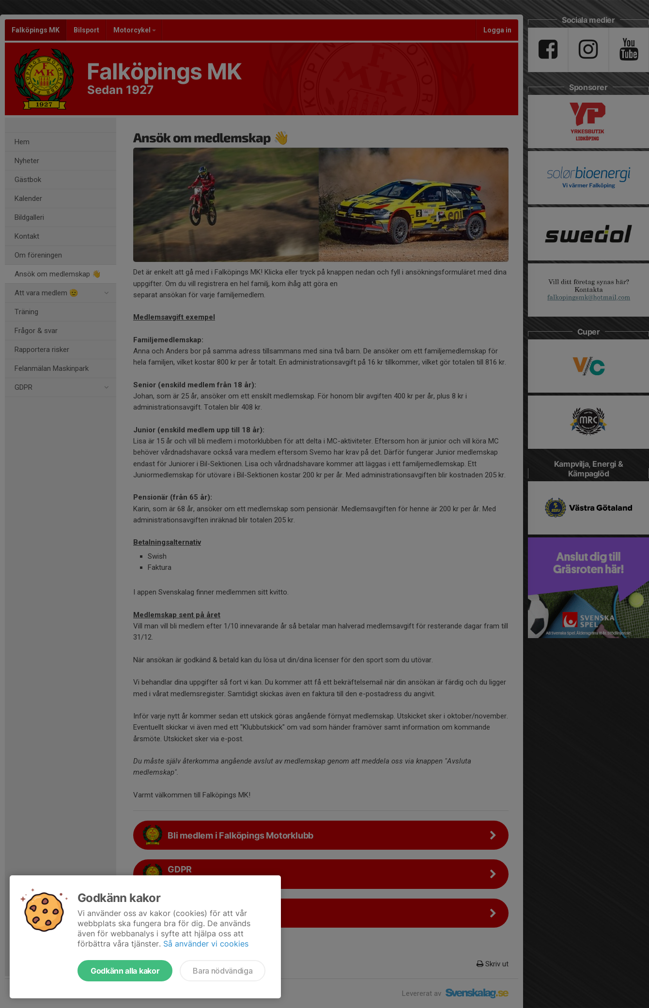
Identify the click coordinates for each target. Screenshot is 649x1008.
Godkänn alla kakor (125, 971)
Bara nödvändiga (222, 971)
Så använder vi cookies (205, 943)
